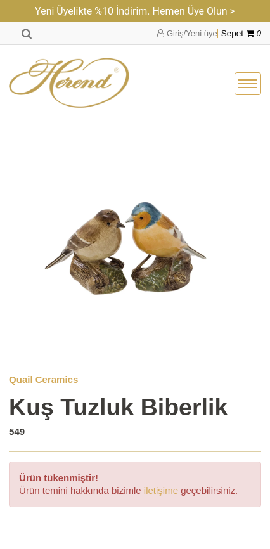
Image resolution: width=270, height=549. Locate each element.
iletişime (161, 490)
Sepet (241, 33)
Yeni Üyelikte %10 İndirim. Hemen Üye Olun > (135, 11)
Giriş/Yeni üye (187, 33)
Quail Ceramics (43, 379)
